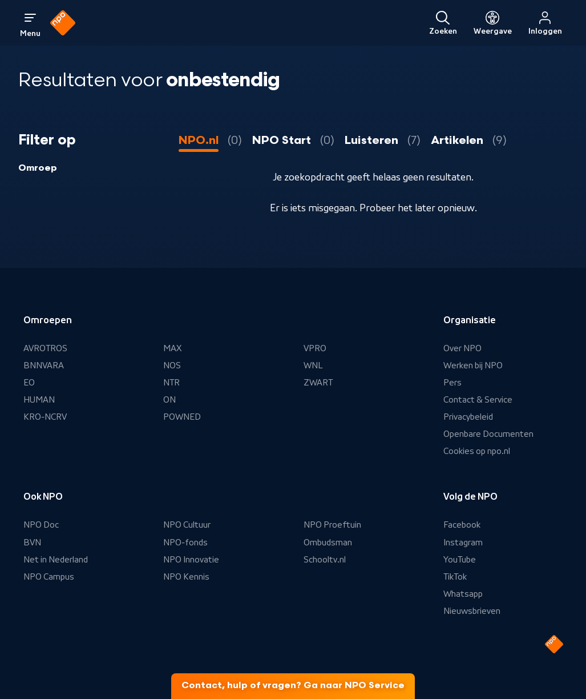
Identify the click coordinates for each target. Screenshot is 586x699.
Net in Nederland (55, 559)
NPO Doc (41, 524)
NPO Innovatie (191, 559)
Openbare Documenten (488, 434)
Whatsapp (463, 593)
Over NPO (462, 348)
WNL (313, 365)
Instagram (463, 542)
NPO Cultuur (187, 524)
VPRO (315, 348)
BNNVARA (43, 365)
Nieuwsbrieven (471, 611)
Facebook (461, 524)
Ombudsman (328, 542)
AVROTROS (45, 348)
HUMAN (39, 399)
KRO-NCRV (45, 416)
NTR (171, 382)
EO (29, 382)
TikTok (455, 576)
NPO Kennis (186, 576)
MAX (172, 348)
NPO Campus (48, 576)
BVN (32, 542)
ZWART (318, 382)
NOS (172, 365)
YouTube (459, 559)
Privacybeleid (468, 416)
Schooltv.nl (325, 559)
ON (169, 399)
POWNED (182, 416)
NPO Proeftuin (332, 524)
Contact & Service (477, 399)
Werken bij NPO (473, 365)
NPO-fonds (185, 542)
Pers (452, 382)
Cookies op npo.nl (476, 451)
